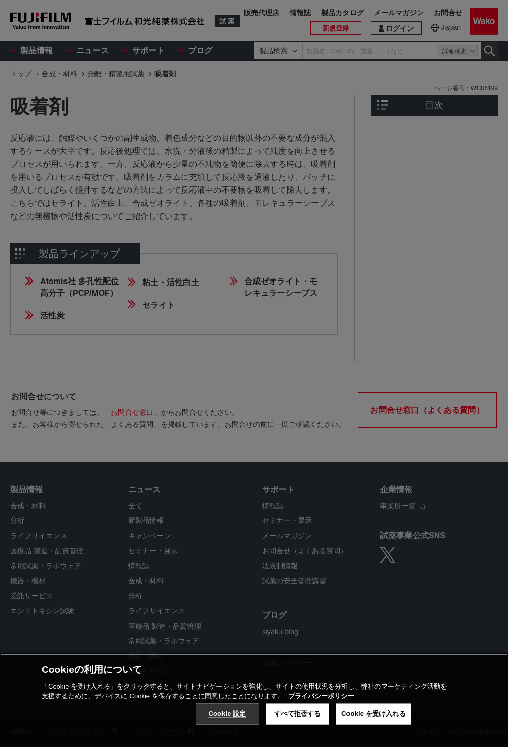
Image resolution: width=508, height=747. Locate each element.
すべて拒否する (297, 714)
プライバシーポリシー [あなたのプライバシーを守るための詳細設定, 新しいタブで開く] (321, 696)
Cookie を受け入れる (373, 714)
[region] (254, 700)
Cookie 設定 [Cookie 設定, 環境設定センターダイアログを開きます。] (227, 714)
